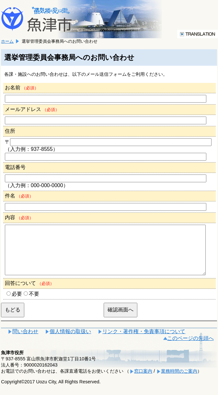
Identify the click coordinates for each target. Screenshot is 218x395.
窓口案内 (143, 380)
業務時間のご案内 (179, 380)
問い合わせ (25, 341)
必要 (17, 303)
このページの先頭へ (190, 348)
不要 (34, 303)
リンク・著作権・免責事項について (143, 341)
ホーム (7, 41)
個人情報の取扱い (70, 341)
